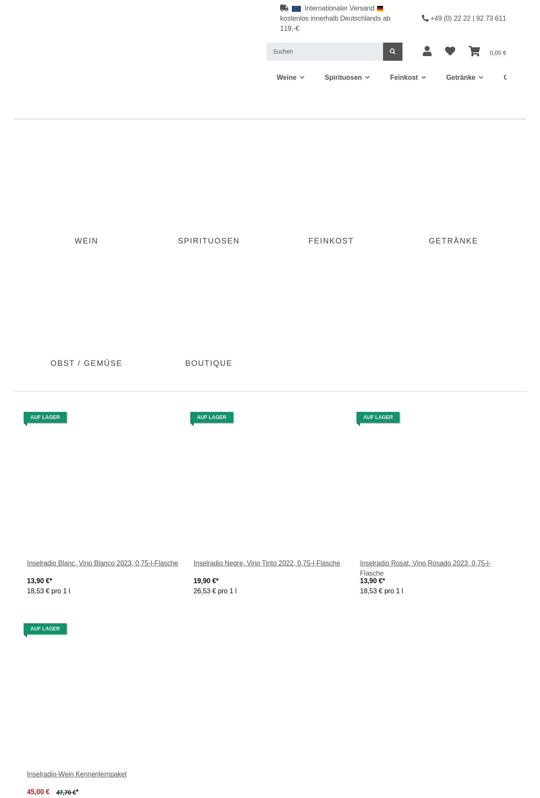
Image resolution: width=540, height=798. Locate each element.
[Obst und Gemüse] (232, 38)
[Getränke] (176, 38)
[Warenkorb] (512, 12)
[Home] (19, 38)
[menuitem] (512, 12)
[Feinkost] (135, 38)
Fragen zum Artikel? (49, 741)
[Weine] (51, 38)
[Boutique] (287, 38)
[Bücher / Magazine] (343, 38)
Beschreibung (30, 330)
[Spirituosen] (92, 38)
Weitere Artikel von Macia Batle (65, 749)
